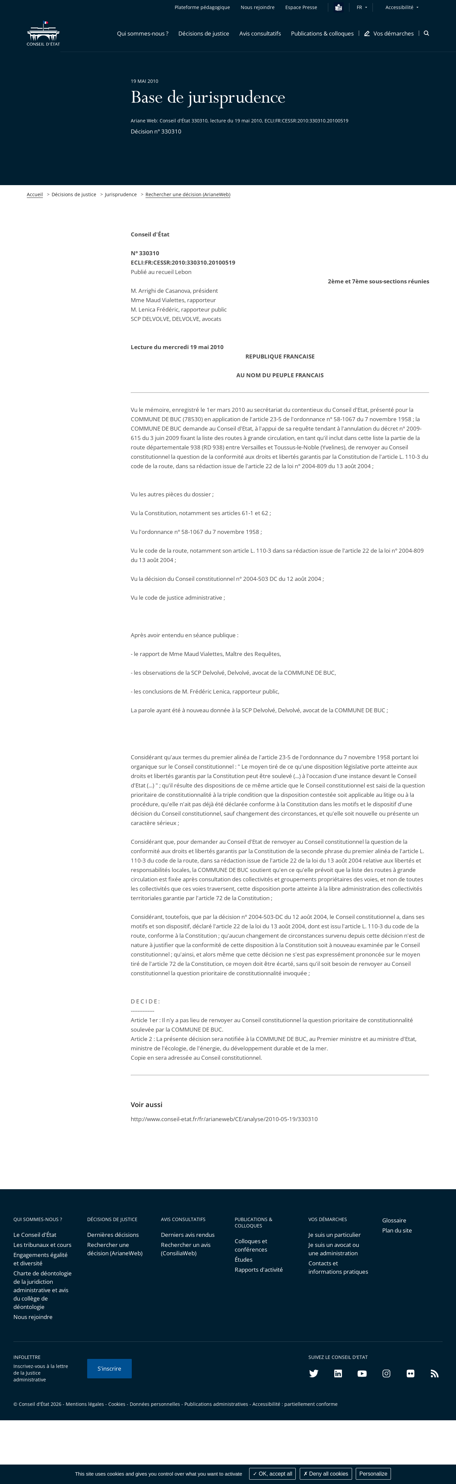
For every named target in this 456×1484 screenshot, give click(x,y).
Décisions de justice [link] (74, 194)
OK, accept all (272, 1474)
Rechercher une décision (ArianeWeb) (188, 194)
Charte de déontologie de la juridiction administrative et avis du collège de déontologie (42, 1290)
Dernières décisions (113, 1235)
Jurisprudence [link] (121, 194)
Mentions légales (85, 1404)
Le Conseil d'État (34, 1235)
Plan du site (397, 1230)
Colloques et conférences (251, 1245)
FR (359, 7)
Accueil (35, 194)
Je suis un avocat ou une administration (333, 1249)
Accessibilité (399, 7)
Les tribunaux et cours (42, 1245)
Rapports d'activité (259, 1269)
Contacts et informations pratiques (338, 1267)
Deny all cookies (325, 1474)
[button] (142, 33)
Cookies (116, 1404)
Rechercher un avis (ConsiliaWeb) (186, 1249)
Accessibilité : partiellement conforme (295, 1404)
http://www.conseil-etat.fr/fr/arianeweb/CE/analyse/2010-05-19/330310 (224, 1119)
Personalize (373, 1474)
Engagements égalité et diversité (40, 1259)
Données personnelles (155, 1404)
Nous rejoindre (33, 1317)
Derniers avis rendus (188, 1235)
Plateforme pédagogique (202, 7)
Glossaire (394, 1220)
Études (243, 1259)
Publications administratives (216, 1404)
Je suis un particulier (334, 1235)
